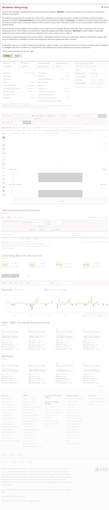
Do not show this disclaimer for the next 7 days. (18, 51)
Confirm (7, 56)
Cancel (17, 56)
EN (107, 7)
